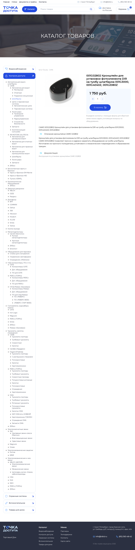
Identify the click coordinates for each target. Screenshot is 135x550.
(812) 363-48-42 (126, 2)
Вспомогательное (17, 503)
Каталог (31, 9)
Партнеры (65, 531)
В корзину (100, 107)
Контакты (43, 2)
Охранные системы (18, 496)
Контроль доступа (17, 76)
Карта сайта (65, 541)
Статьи (14, 2)
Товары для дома (16, 510)
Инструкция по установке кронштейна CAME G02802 (60, 156)
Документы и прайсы (28, 2)
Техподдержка (66, 535)
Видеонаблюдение (17, 69)
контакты (98, 116)
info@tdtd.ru (108, 2)
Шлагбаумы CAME (46, 70)
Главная (6, 2)
